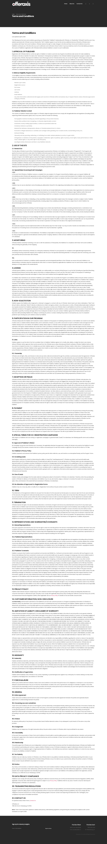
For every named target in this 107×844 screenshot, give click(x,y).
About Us (72, 3)
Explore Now (48, 828)
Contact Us (79, 3)
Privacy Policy (54, 595)
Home (65, 3)
